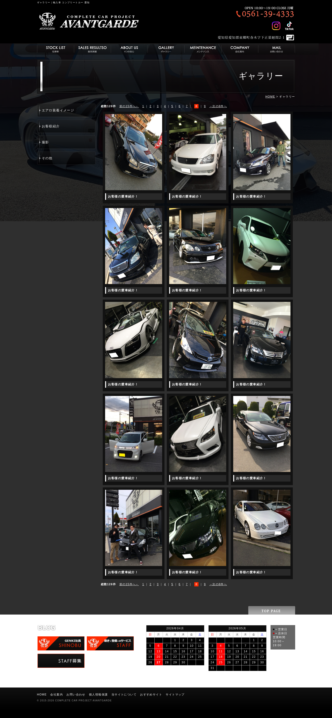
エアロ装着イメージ (58, 110)
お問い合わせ (75, 694)
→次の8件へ (218, 106)
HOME (270, 96)
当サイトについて (124, 694)
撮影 (45, 142)
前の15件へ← (129, 106)
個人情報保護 (98, 694)
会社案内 (56, 694)
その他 (47, 158)
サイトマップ (175, 694)
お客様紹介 (51, 126)
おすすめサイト (151, 694)
